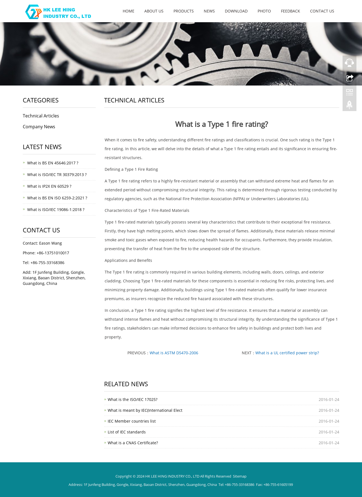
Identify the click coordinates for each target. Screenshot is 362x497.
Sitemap (240, 476)
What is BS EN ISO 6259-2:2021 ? (57, 197)
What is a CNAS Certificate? (133, 442)
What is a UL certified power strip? (287, 352)
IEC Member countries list (132, 421)
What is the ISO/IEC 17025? (132, 399)
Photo (264, 11)
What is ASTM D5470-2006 (174, 352)
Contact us (322, 11)
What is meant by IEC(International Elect (145, 410)
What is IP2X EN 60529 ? (49, 186)
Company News (39, 127)
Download (236, 11)
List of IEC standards (127, 432)
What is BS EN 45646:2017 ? (52, 162)
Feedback (290, 11)
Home (128, 11)
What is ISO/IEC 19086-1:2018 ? (55, 209)
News (209, 11)
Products (184, 11)
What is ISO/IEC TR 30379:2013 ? (57, 174)
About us (154, 11)
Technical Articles (41, 116)
